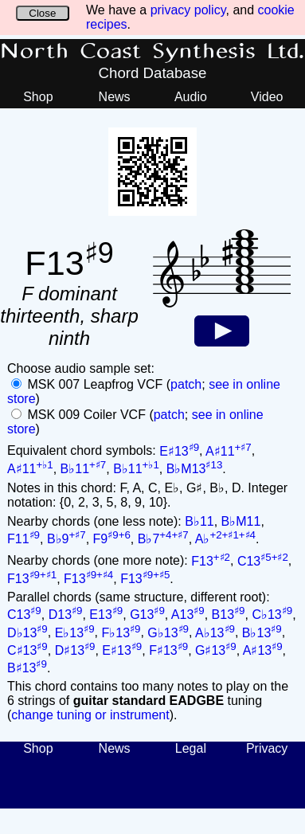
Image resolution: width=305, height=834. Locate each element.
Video (267, 97)
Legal (190, 748)
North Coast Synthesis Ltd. (152, 52)
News (115, 97)
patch (185, 384)
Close (42, 13)
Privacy (266, 748)
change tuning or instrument (90, 715)
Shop (38, 97)
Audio (190, 97)
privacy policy (188, 10)
